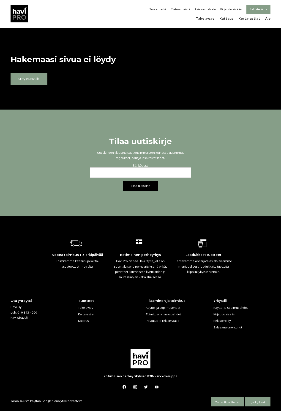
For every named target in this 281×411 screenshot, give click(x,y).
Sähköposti (140, 165)
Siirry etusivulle (29, 79)
